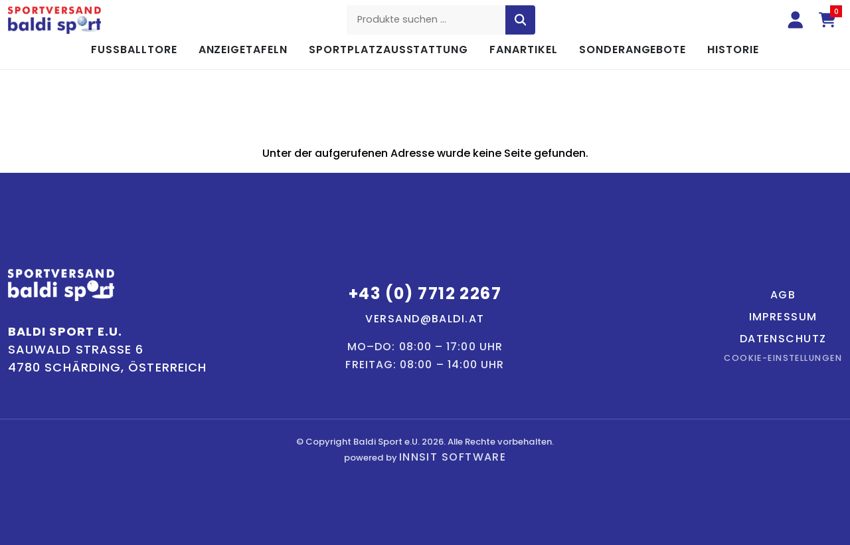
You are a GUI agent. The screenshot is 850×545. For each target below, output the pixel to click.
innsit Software (453, 457)
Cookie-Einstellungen (783, 358)
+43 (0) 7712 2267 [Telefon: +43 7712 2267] (425, 293)
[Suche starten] (520, 20)
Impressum (783, 316)
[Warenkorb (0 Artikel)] (827, 20)
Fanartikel (523, 49)
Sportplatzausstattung (388, 49)
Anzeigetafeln (243, 49)
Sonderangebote (632, 49)
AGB (783, 294)
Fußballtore (134, 49)
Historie (733, 49)
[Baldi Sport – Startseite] (54, 20)
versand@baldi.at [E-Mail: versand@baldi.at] (424, 318)
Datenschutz (783, 338)
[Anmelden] (795, 20)
